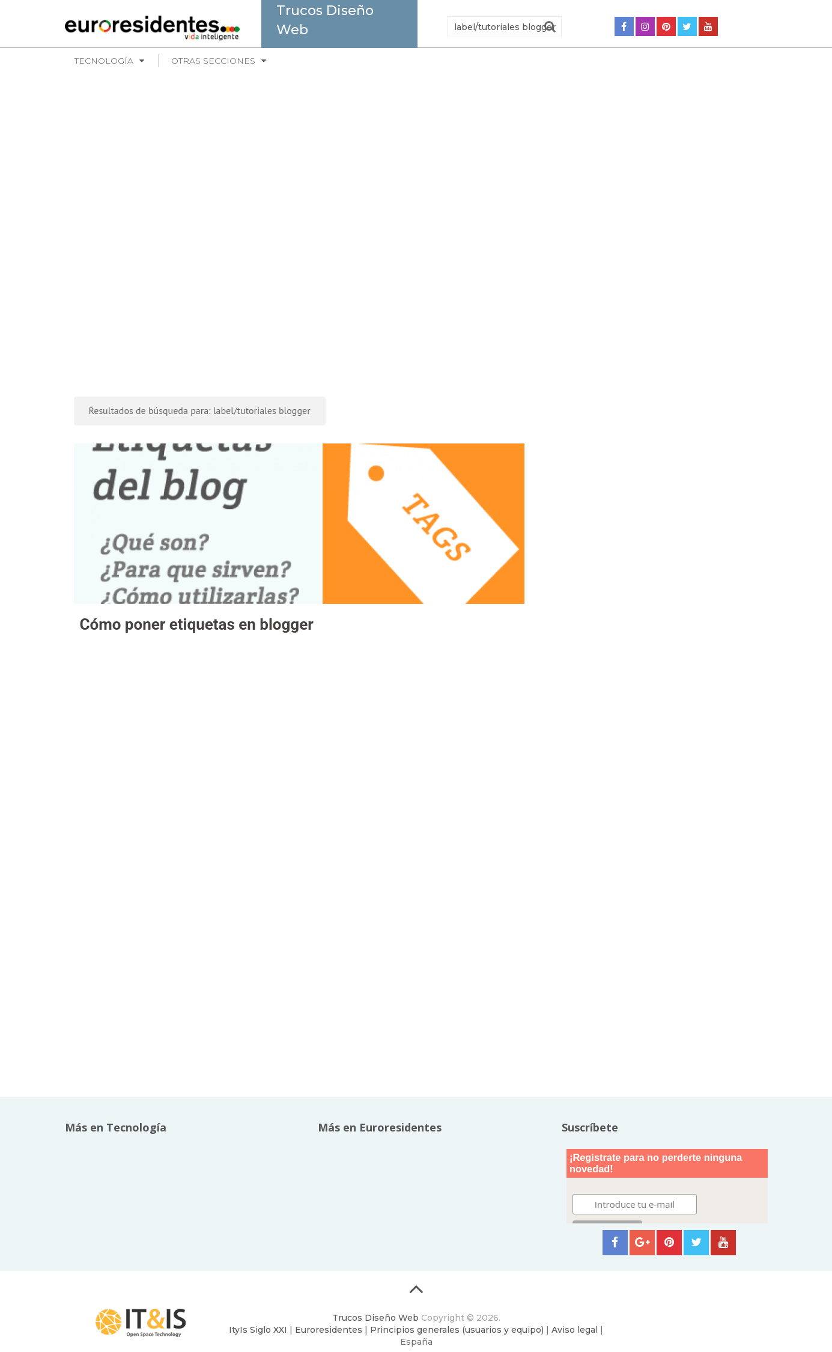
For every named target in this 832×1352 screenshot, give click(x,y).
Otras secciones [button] (213, 60)
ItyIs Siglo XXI (258, 1329)
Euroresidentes (328, 1329)
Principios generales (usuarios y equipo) (457, 1329)
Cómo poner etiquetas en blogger (197, 624)
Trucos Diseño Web (375, 1317)
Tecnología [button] (103, 60)
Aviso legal (574, 1329)
